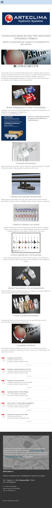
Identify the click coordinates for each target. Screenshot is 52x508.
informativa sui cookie (36, 450)
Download (29, 365)
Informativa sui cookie (13, 500)
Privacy (4, 500)
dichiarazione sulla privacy (14, 457)
